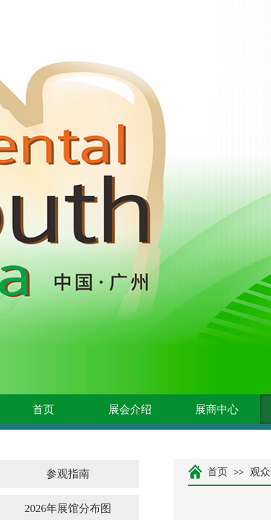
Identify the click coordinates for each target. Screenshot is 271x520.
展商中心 (216, 409)
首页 (43, 409)
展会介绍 (130, 409)
